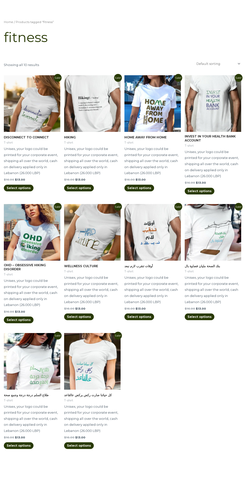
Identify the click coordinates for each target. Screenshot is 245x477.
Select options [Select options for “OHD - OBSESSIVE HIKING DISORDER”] (20, 321)
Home (8, 22)
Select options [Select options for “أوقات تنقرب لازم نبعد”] (141, 318)
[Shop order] (216, 64)
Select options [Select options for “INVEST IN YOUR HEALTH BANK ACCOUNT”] (201, 192)
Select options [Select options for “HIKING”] (80, 189)
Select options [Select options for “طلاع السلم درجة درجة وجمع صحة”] (20, 448)
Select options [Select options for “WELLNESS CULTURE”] (80, 318)
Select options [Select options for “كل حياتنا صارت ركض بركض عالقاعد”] (80, 448)
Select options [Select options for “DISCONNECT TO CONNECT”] (20, 189)
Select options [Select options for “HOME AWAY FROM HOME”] (141, 189)
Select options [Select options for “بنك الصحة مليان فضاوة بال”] (201, 318)
